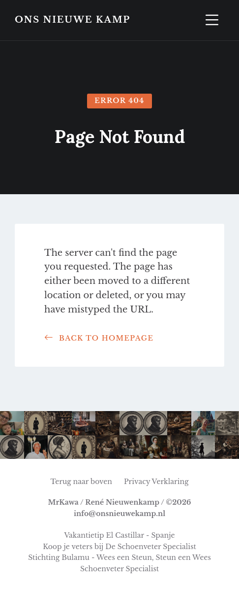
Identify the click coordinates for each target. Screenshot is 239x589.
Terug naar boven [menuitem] (81, 481)
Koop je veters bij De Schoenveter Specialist (119, 546)
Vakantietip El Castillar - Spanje (119, 535)
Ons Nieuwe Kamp (72, 20)
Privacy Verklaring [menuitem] (156, 481)
